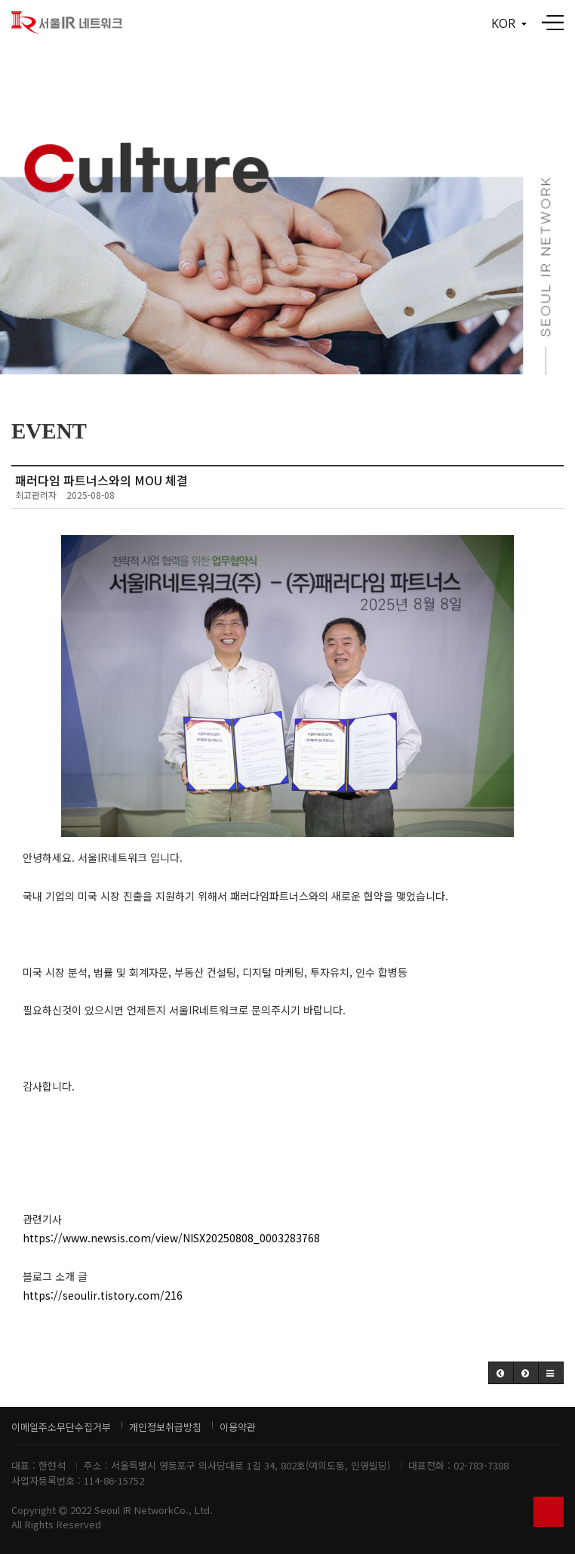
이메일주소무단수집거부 (61, 1427)
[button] (501, 1373)
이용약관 (238, 1427)
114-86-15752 (114, 1480)
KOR (509, 23)
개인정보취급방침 (165, 1427)
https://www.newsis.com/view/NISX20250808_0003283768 (171, 1237)
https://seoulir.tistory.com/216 (103, 1295)
